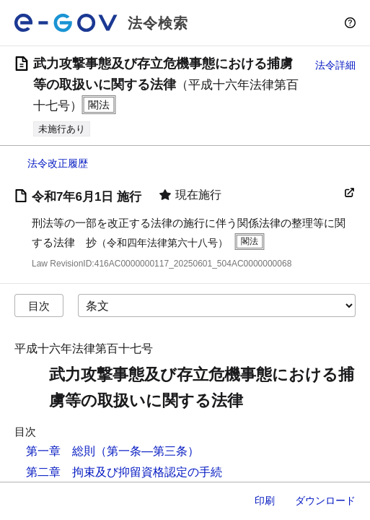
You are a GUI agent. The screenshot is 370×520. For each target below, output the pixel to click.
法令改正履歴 (57, 163)
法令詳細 (335, 65)
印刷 (265, 500)
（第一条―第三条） (147, 451)
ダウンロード (325, 500)
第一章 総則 (60, 451)
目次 (39, 306)
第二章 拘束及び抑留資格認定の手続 (124, 472)
